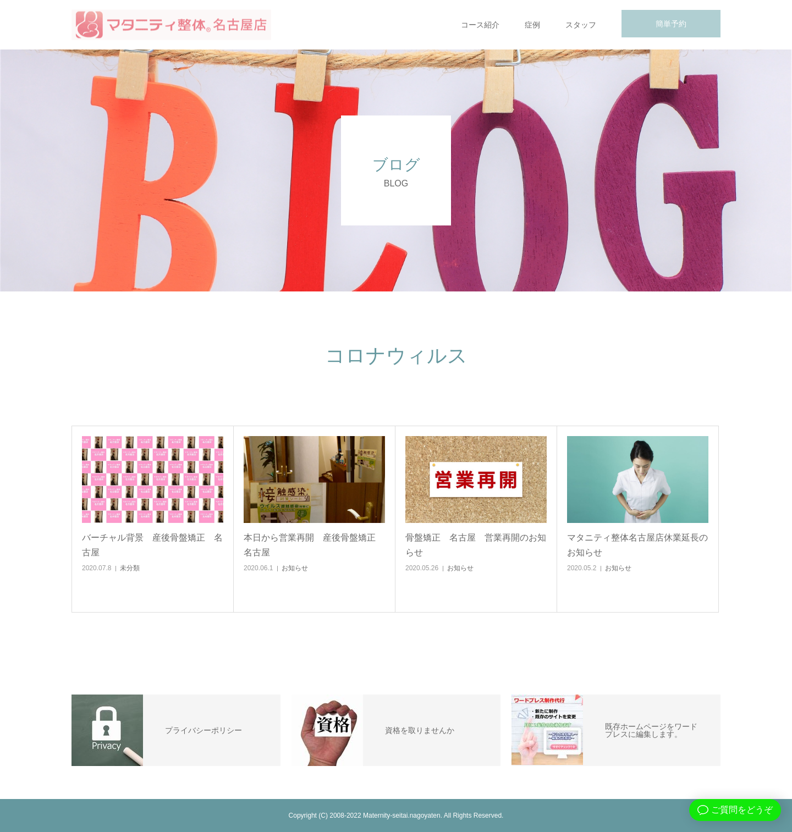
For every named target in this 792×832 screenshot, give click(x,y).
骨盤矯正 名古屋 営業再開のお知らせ (475, 545)
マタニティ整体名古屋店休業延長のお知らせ (637, 545)
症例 (532, 24)
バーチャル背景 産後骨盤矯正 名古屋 (152, 545)
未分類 (130, 568)
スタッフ (580, 24)
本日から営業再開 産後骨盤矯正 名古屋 (314, 545)
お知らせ (295, 568)
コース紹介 (480, 24)
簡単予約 (671, 23)
